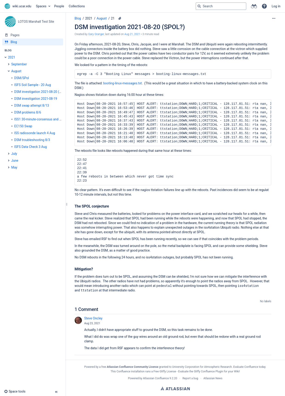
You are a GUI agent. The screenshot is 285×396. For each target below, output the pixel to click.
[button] (264, 6)
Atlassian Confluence (156, 378)
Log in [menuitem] (276, 6)
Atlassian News (213, 378)
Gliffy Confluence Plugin (208, 371)
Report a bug (190, 378)
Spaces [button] (41, 6)
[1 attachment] (120, 18)
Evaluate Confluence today (249, 366)
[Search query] (221, 6)
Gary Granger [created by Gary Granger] (96, 34)
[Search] (199, 6)
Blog (78, 18)
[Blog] (32, 42)
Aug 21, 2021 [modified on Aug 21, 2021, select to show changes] (132, 34)
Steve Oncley (93, 318)
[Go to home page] (18, 6)
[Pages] (32, 35)
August (102, 18)
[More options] (273, 18)
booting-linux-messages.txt (122, 83)
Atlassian (175, 388)
